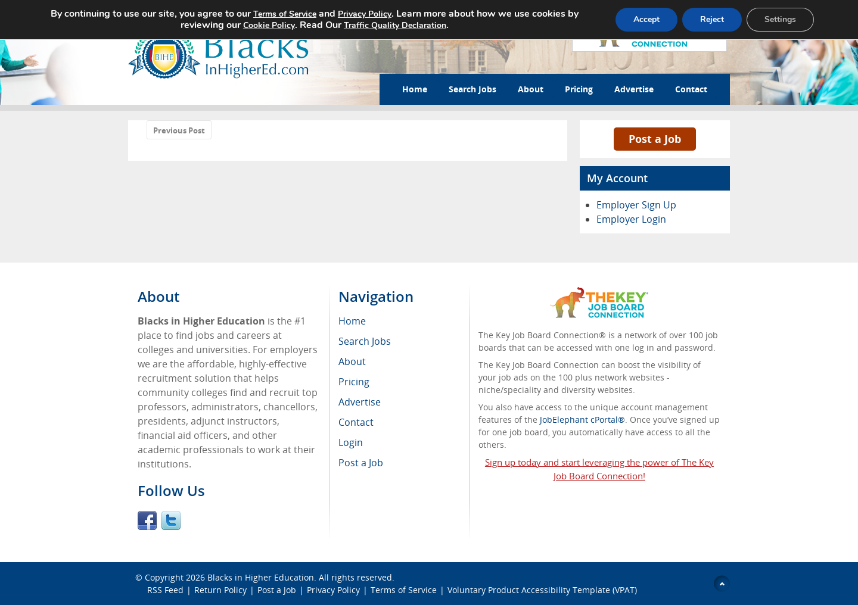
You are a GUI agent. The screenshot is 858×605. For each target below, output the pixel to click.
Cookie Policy (269, 25)
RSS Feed (165, 589)
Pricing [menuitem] (353, 381)
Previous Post (179, 130)
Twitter (171, 520)
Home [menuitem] (352, 321)
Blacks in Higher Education (260, 577)
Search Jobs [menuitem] (364, 341)
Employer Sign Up (636, 204)
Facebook (147, 520)
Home (414, 89)
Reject (712, 19)
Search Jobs (472, 89)
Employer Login (631, 219)
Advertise (634, 89)
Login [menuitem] (350, 442)
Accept (646, 19)
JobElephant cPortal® (582, 419)
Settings (780, 19)
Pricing (579, 89)
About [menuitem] (352, 361)
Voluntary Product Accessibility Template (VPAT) (542, 589)
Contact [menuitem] (356, 422)
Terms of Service (404, 589)
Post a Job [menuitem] (360, 462)
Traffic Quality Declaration (395, 25)
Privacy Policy (333, 589)
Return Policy (220, 589)
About (530, 89)
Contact (691, 89)
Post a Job (655, 139)
